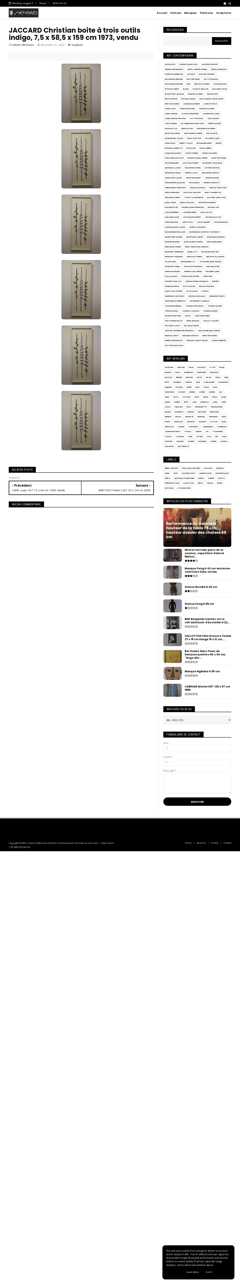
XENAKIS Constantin (197, 340)
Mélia (167, 478)
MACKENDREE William (175, 232)
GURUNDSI (170, 392)
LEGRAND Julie (171, 222)
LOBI (194, 402)
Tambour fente (173, 431)
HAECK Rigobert (193, 178)
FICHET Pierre (191, 153)
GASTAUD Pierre (190, 163)
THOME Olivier (215, 306)
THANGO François (195, 306)
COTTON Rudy (196, 118)
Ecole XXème (205, 148)
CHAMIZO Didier (207, 108)
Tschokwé (217, 431)
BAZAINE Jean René (174, 84)
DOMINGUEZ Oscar (174, 138)
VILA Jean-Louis (172, 325)
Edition (208, 468)
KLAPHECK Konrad (207, 202)
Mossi (178, 416)
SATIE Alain (192, 291)
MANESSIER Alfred (173, 237)
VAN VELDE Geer (202, 316)
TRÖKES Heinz (171, 311)
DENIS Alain (187, 128)
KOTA (176, 397)
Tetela (187, 431)
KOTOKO (186, 397)
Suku (223, 421)
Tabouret (193, 426)
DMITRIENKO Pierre (193, 133)
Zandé (191, 441)
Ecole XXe (191, 148)
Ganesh (220, 468)
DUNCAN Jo (170, 143)
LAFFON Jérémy (172, 212)
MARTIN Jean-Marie (193, 242)
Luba (223, 402)
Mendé (168, 416)
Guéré (202, 392)
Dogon (179, 387)
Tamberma (208, 426)
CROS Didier (213, 118)
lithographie (184, 488)
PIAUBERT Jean (213, 271)
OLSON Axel (170, 261)
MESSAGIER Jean (214, 242)
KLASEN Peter (171, 207)
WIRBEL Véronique (173, 340)
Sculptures (223, 13)
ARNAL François (219, 69)
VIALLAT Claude (210, 321)
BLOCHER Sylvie (219, 89)
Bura (218, 377)
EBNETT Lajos (186, 143)
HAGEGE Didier (212, 178)
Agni (191, 367)
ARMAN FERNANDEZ (174, 69)
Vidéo (219, 483)
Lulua (168, 407)
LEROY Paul (187, 222)
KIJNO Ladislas (187, 202)
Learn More (192, 1272)
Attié (212, 367)
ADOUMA (169, 367)
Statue (213, 421)
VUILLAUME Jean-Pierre (209, 330)
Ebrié (189, 387)
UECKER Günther (173, 316)
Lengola (204, 402)
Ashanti (201, 367)
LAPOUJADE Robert (192, 217)
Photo (221, 478)
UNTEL (188, 316)
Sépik (200, 483)
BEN (188, 84)
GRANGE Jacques (173, 173)
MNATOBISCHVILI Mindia (197, 247)
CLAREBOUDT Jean (211, 113)
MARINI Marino (172, 242)
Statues (175, 13)
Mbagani (214, 412)
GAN (215, 387)
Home (188, 843)
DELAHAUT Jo (171, 128)
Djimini (168, 387)
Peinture (207, 276)
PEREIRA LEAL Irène (193, 271)
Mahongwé (217, 407)
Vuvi (209, 436)
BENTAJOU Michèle (191, 468)
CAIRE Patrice (210, 104)
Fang (206, 387)
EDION (219, 143)
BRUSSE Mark (171, 99)
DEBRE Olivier (214, 123)
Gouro (181, 392)
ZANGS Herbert (219, 340)
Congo (188, 382)
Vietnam (169, 488)
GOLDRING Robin (193, 168)
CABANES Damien (191, 104)
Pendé (211, 478)
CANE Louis (170, 108)
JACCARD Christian (216, 197)
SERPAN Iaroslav (196, 296)
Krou (214, 397)
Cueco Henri (171, 123)
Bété (167, 382)
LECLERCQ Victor (213, 217)
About (42, 3)
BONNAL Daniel (195, 94)
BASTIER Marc (193, 79)
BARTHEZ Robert (207, 74)
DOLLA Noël (212, 133)
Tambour (221, 426)
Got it (209, 1272)
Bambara (188, 372)
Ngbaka (201, 416)
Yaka (224, 436)
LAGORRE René (189, 212)
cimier (213, 441)
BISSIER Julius (220, 84)
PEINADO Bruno (172, 271)
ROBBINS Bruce (172, 286)
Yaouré (168, 441)
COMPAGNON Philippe (175, 118)
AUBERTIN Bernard (174, 74)
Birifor (189, 377)
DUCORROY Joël (212, 138)
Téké (190, 436)
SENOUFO (178, 421)
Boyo (199, 377)
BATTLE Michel (211, 79)
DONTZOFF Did (194, 138)
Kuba (223, 397)
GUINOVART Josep (173, 178)
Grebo (192, 392)
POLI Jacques (171, 276)
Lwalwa (179, 407)
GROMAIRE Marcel (210, 173)
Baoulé (168, 377)
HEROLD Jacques (197, 187)
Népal (201, 478)
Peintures (206, 13)
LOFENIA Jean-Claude (175, 227)
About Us (201, 843)
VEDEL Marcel (192, 321)
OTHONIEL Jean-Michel (211, 261)
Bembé (179, 377)
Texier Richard (210, 311)
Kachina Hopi (188, 473)
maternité (183, 446)
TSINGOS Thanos (190, 311)
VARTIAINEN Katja (173, 321)
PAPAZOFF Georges (193, 266)
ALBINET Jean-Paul (188, 64)
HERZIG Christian (218, 187)
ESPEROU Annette (173, 148)
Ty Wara (180, 436)
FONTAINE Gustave (174, 158)
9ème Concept (172, 468)
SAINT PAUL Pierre (173, 291)
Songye (191, 421)
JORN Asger (170, 202)
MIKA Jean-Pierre (173, 247)
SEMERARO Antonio (175, 296)
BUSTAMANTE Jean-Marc (212, 99)
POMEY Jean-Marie (190, 276)
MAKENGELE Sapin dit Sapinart (204, 232)
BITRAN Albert (172, 89)
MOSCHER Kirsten (210, 252)
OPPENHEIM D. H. (188, 261)
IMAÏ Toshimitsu (213, 192)
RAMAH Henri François (197, 281)
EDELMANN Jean (204, 143)
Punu (167, 421)
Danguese (223, 382)
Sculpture (77, 45)
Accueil (162, 13)
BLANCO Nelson (200, 89)
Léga (189, 407)
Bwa (226, 377)
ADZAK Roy (170, 64)
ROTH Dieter (189, 286)
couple (224, 441)
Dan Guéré (209, 382)
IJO (220, 392)
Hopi (175, 473)
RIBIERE (215, 281)
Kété (186, 402)
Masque (202, 412)
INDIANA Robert (173, 197)
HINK (167, 473)
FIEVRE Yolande (209, 153)
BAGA (221, 367)
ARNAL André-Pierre (197, 69)
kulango (169, 446)
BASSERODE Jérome (174, 79)
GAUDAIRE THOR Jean (212, 163)
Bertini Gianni (172, 104)
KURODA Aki (213, 207)
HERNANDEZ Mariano (175, 187)
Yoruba (180, 441)
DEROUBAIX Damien (206, 128)
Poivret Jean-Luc (173, 281)
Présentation (172, 483)
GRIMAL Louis (191, 173)
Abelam (181, 367)
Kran (205, 397)
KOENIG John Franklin (193, 207)
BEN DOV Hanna (202, 84)
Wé (216, 436)
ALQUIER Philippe (210, 64)
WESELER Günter (190, 335)
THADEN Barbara (173, 306)
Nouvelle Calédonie (184, 478)
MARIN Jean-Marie (216, 237)
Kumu (167, 402)
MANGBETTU (201, 407)
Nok (224, 416)
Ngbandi (213, 416)
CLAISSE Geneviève (190, 113)
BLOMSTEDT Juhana (174, 94)
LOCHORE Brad (221, 222)
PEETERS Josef (213, 266)
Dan (198, 382)
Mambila (179, 412)
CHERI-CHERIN (171, 113)
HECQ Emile (194, 182)
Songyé (202, 421)
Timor (198, 431)
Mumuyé (189, 416)
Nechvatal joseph (215, 256)
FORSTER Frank (218, 158)
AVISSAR (191, 74)
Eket (197, 387)
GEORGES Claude (173, 168)
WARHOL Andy (172, 335)
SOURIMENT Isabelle (199, 301)
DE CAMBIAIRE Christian (192, 123)
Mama (168, 412)
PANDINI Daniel (172, 266)
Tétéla (199, 436)
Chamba (177, 382)
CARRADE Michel (187, 108)
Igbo (167, 397)
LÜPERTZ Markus (197, 227)
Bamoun (214, 372)
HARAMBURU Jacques (175, 182)
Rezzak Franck (206, 286)
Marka (190, 412)
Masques (190, 13)
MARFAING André (194, 237)
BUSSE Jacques (188, 99)
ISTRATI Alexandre (194, 197)
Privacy (214, 843)
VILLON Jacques (191, 325)
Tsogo (168, 436)
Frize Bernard (172, 163)
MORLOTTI (192, 252)
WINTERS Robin (209, 335)
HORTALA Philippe (192, 192)
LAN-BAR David (172, 217)
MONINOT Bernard (174, 252)
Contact (227, 843)
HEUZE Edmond (172, 192)
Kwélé (177, 402)
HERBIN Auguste (211, 182)
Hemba (212, 392)
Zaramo (202, 441)
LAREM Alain (205, 473)
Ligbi (215, 402)
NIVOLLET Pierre (194, 256)
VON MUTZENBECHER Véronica (179, 330)
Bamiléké (201, 372)
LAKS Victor (206, 212)
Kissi (197, 397)
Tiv (207, 431)
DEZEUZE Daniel (172, 133)
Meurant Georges (174, 256)
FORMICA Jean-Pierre (197, 158)
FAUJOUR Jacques (173, 153)
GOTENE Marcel (212, 168)
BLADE (186, 89)
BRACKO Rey (212, 94)
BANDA (168, 372)
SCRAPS (205, 291)
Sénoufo (169, 426)
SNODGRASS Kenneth (175, 301)
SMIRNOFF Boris (217, 296)
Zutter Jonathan (174, 345)
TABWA (181, 426)
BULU (177, 372)
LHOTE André (203, 222)
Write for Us (59, 3)
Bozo (209, 377)
